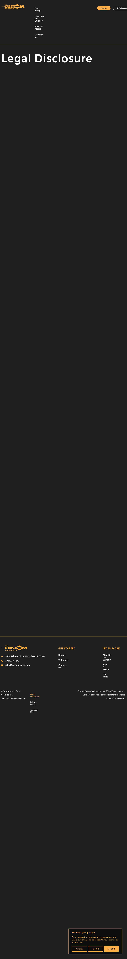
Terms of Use (51, 668)
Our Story (48, 8)
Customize (79, 949)
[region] (95, 941)
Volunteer (63, 637)
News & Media (53, 14)
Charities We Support (67, 8)
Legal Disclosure (44, 662)
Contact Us (69, 14)
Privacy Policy (59, 662)
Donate (62, 632)
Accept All (111, 949)
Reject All (95, 949)
